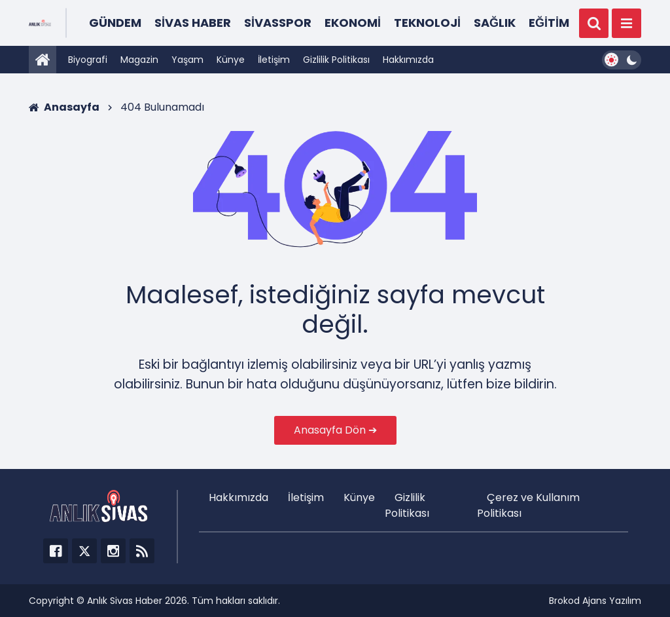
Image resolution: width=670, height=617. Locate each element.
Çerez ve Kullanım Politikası (528, 505)
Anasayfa (64, 107)
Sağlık (495, 22)
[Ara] (593, 23)
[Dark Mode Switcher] (621, 59)
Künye (231, 59)
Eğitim (549, 22)
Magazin (139, 59)
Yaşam (187, 59)
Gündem (115, 22)
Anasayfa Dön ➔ (335, 430)
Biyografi (87, 59)
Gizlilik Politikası (336, 59)
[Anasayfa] (42, 59)
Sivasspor (277, 22)
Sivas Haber (192, 22)
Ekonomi (353, 22)
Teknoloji (427, 22)
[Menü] (626, 23)
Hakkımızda (408, 59)
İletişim (274, 59)
